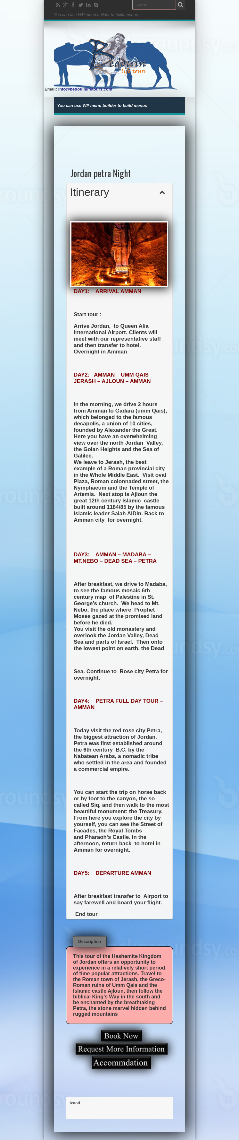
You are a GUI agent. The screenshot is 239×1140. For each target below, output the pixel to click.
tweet (75, 1102)
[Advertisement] (120, 140)
